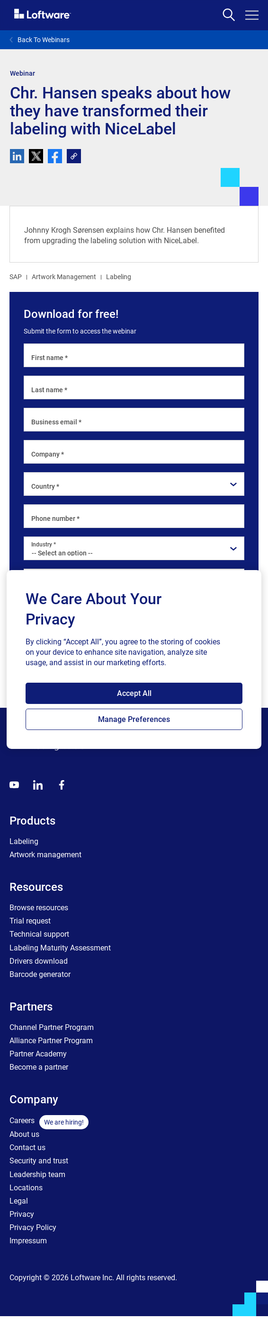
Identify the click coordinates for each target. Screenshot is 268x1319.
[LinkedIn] (38, 785)
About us (24, 1134)
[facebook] (55, 156)
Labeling (118, 277)
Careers (22, 1120)
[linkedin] (17, 156)
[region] (134, 659)
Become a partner (38, 1067)
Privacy (21, 1214)
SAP (15, 277)
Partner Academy (38, 1053)
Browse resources (38, 907)
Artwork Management (64, 277)
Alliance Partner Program (51, 1040)
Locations (26, 1187)
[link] (74, 156)
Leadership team (37, 1174)
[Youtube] (14, 785)
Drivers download (38, 961)
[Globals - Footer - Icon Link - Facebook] (61, 785)
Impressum (28, 1240)
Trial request (30, 920)
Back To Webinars (39, 39)
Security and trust (38, 1160)
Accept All (134, 693)
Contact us (27, 1147)
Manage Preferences (134, 719)
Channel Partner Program (51, 1027)
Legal (18, 1200)
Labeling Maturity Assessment (60, 947)
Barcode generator (40, 974)
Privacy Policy (32, 1227)
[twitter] (36, 156)
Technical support (39, 934)
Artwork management (45, 854)
